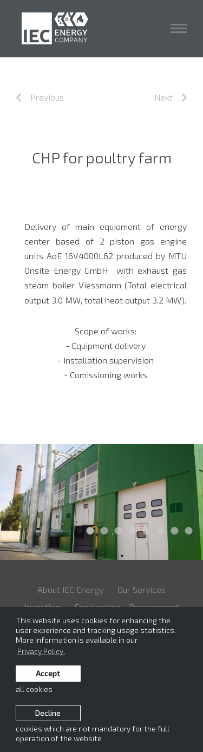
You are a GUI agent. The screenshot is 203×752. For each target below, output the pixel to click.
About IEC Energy (70, 589)
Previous (40, 97)
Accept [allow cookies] (48, 673)
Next (170, 97)
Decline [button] (48, 712)
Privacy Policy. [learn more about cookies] (41, 651)
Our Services (141, 589)
